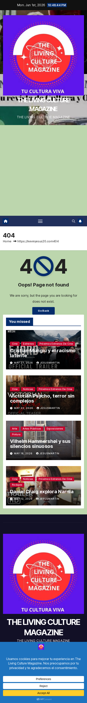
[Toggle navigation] (40, 221)
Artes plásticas (32, 428)
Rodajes (17, 484)
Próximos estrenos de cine (56, 343)
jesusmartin (48, 362)
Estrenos (28, 343)
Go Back (43, 310)
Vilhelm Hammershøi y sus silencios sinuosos (40, 443)
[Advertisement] (43, 170)
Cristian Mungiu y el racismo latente (43, 353)
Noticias (28, 389)
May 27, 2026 (24, 362)
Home (7, 241)
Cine (15, 343)
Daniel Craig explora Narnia (42, 491)
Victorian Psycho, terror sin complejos (42, 398)
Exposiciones (55, 428)
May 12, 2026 (23, 498)
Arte (14, 428)
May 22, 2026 (24, 408)
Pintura (16, 434)
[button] (73, 221)
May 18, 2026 (23, 453)
